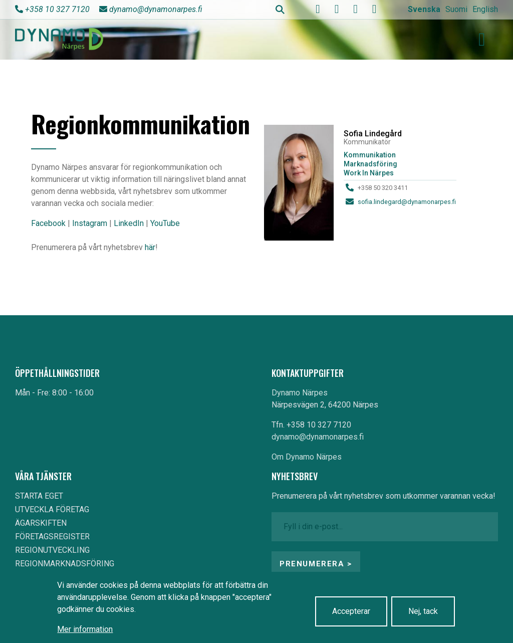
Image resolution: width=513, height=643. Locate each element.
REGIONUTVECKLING (52, 550)
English (485, 9)
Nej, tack (423, 611)
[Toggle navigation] (482, 40)
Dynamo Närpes (300, 392)
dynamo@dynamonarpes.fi (155, 9)
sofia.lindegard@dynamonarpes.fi (407, 201)
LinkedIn (129, 223)
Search (280, 9)
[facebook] (318, 9)
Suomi (456, 9)
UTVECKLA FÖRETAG (52, 509)
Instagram (89, 223)
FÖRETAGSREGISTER (52, 536)
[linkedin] (374, 9)
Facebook (48, 223)
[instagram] (355, 9)
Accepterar (351, 611)
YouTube (165, 223)
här (150, 247)
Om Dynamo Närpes (307, 457)
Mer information (85, 629)
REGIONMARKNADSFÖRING (64, 563)
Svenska (424, 9)
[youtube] (336, 9)
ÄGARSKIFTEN (41, 523)
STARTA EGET (39, 496)
